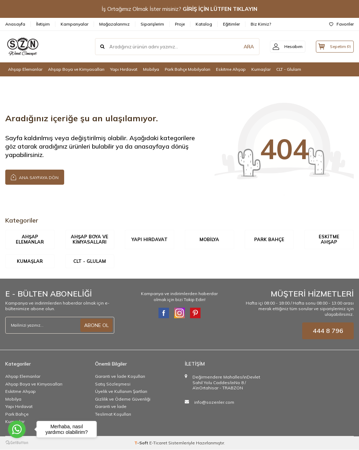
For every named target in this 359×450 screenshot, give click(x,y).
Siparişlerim (152, 24)
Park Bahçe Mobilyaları (187, 69)
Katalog (204, 24)
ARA (244, 46)
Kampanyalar (74, 24)
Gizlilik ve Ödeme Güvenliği (122, 399)
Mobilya (151, 69)
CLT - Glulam (288, 69)
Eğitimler (231, 24)
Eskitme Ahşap (231, 69)
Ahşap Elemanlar (25, 69)
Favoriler (341, 24)
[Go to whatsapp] (17, 429)
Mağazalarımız (114, 24)
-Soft (141, 443)
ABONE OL (96, 325)
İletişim (43, 24)
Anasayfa (15, 24)
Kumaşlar (261, 69)
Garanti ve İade (111, 406)
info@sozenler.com (214, 402)
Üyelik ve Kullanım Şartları (121, 391)
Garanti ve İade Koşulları (120, 376)
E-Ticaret (158, 443)
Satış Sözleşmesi (112, 384)
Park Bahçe (269, 239)
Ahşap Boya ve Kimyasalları (76, 69)
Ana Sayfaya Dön (35, 177)
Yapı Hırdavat (123, 69)
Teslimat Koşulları (113, 414)
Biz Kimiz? (261, 24)
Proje (180, 24)
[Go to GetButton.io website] (17, 443)
